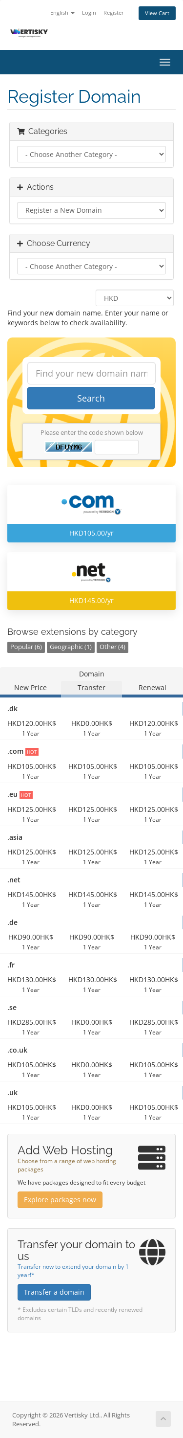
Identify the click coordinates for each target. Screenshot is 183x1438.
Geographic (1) (71, 647)
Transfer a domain (54, 1292)
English (62, 12)
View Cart (157, 13)
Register (113, 12)
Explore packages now (60, 1199)
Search (91, 398)
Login (89, 12)
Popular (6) (26, 647)
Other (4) (112, 647)
